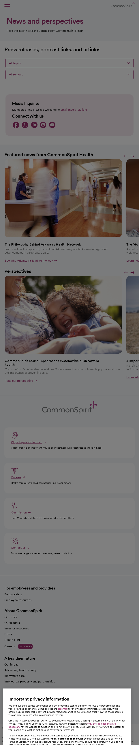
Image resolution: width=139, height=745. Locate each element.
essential (62, 717)
